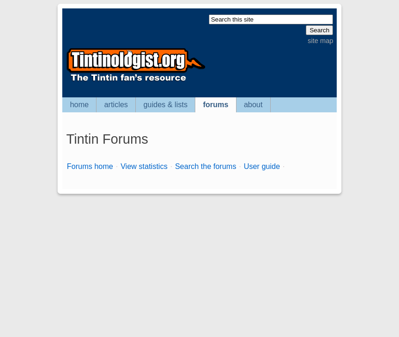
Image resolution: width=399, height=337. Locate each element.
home (79, 105)
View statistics (143, 166)
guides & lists (165, 105)
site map (320, 40)
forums (215, 105)
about (253, 105)
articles (116, 105)
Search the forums (205, 166)
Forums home (90, 166)
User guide (262, 166)
